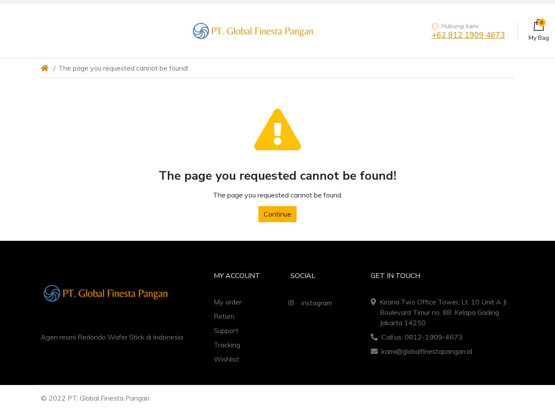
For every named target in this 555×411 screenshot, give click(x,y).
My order (228, 302)
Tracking (227, 344)
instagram (308, 302)
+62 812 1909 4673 (468, 35)
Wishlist (226, 359)
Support (226, 330)
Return (224, 316)
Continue (277, 214)
